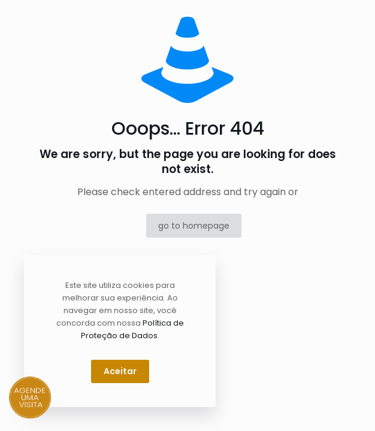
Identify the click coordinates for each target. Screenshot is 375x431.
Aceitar (120, 371)
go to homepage (193, 226)
